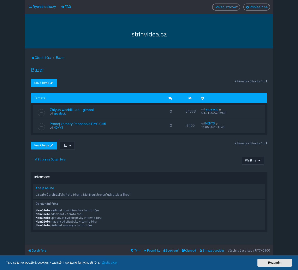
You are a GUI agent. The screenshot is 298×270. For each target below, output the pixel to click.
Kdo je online (45, 188)
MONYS (58, 127)
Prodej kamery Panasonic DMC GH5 (78, 124)
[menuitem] (66, 7)
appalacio (60, 113)
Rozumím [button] (274, 262)
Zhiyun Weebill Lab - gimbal (72, 109)
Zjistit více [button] (109, 262)
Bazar (37, 69)
